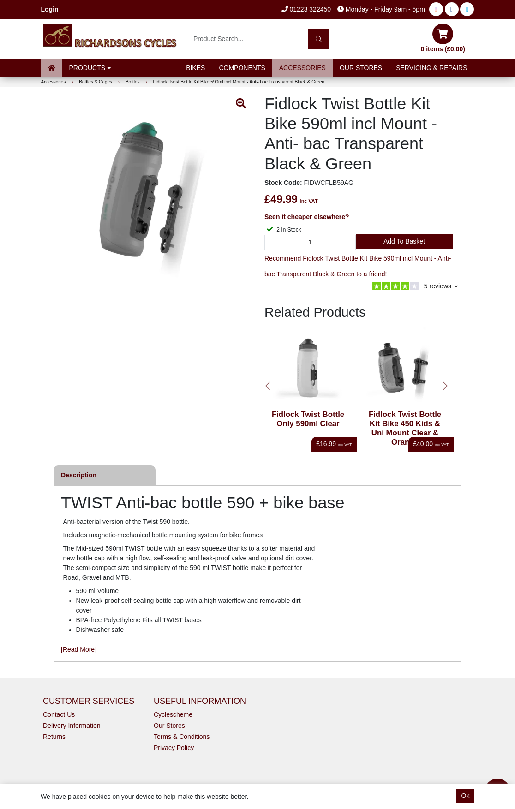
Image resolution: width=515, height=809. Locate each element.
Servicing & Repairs (431, 67)
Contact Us (59, 714)
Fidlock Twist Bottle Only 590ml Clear (308, 419)
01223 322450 (306, 9)
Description (78, 475)
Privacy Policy (174, 747)
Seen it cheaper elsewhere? (306, 216)
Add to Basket (404, 241)
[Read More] (78, 649)
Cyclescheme (173, 714)
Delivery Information (72, 725)
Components (242, 67)
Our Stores (361, 67)
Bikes (195, 67)
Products (90, 67)
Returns (54, 736)
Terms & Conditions (182, 736)
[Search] (318, 39)
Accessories (302, 67)
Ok (465, 795)
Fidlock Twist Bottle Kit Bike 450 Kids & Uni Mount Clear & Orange (405, 428)
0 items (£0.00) (443, 38)
